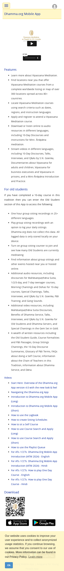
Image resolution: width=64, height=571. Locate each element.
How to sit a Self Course (24, 424)
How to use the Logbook (24, 415)
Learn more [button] (35, 556)
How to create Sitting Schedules (29, 419)
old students (19, 189)
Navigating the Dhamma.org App (30, 392)
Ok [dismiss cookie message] (8, 565)
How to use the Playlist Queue (28, 447)
